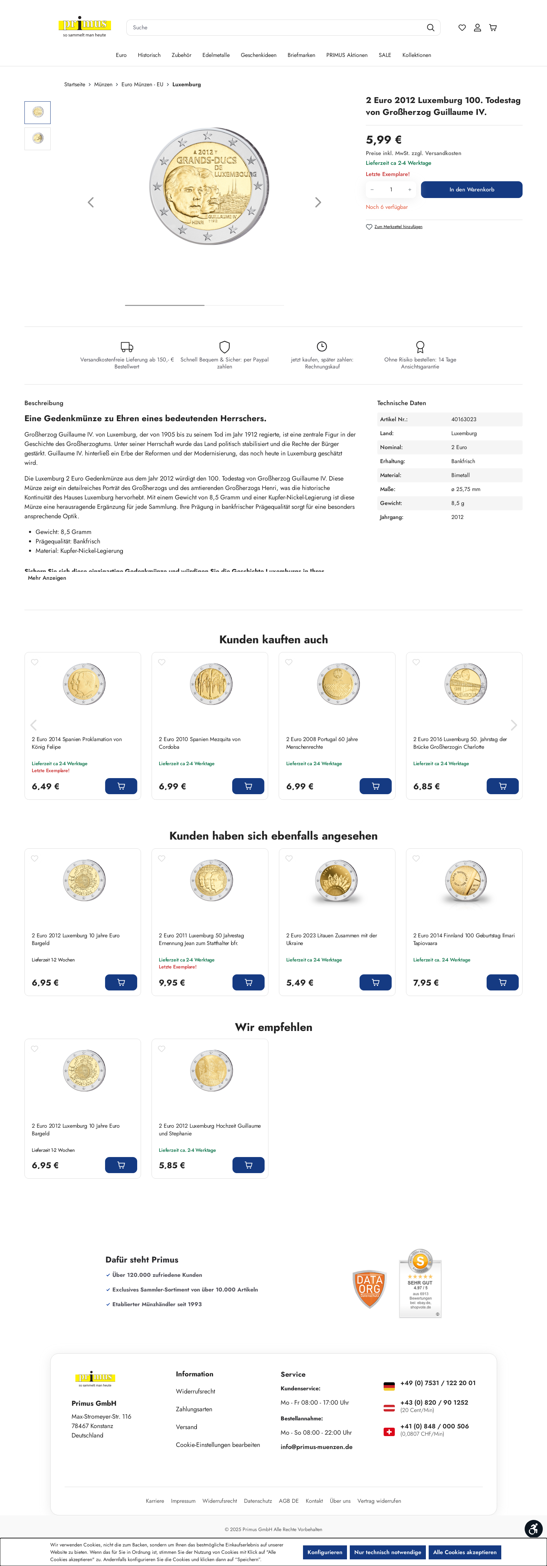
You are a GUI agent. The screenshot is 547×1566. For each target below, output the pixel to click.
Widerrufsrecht (195, 1391)
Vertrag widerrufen (379, 1501)
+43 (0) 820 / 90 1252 (434, 1402)
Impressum (183, 1501)
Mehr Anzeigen (47, 578)
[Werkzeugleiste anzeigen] (534, 1529)
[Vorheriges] (91, 204)
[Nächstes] (318, 204)
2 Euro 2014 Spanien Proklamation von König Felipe (77, 743)
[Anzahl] (391, 189)
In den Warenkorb (472, 189)
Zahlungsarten (194, 1409)
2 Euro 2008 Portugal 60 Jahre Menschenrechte (322, 743)
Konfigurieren (325, 1552)
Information (195, 1374)
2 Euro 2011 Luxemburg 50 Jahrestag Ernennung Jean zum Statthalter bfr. (201, 939)
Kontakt (314, 1501)
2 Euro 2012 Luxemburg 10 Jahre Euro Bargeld (76, 939)
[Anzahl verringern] (372, 189)
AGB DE (289, 1501)
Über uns (340, 1501)
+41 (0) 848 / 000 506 (434, 1426)
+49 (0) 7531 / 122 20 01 (438, 1383)
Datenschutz (258, 1501)
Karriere (155, 1501)
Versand (186, 1427)
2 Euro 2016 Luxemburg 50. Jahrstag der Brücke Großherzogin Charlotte (460, 743)
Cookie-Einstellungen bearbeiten (218, 1444)
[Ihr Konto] (477, 28)
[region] (191, 204)
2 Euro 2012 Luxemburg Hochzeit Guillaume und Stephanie (210, 1129)
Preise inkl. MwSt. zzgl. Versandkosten (413, 153)
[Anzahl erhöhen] (410, 189)
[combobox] (274, 28)
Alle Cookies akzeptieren (465, 1552)
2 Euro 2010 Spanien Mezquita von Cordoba (200, 743)
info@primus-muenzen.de (317, 1446)
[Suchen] (432, 28)
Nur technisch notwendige (387, 1552)
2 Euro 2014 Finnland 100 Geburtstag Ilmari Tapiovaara (464, 939)
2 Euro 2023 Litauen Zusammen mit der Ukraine (331, 939)
